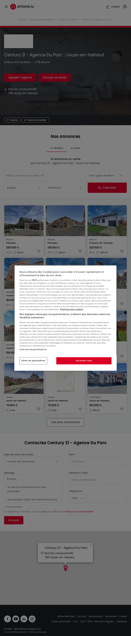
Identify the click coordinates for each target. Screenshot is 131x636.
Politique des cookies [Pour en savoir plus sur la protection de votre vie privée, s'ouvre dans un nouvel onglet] (71, 309)
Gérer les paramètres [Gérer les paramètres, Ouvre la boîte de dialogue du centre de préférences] (33, 360)
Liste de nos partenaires (33, 349)
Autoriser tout (84, 360)
